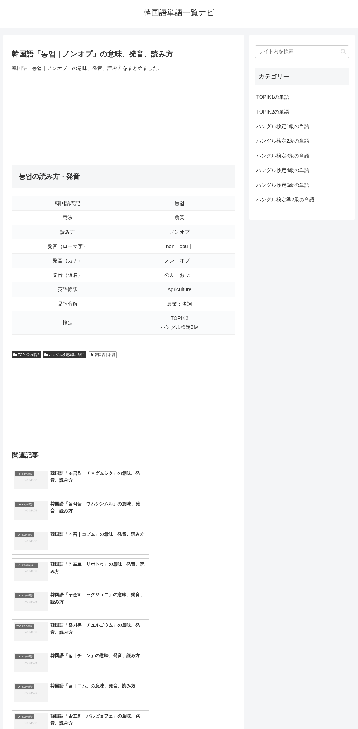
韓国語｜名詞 (103, 355)
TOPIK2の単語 (26, 355)
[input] (302, 51)
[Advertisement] (123, 119)
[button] (343, 51)
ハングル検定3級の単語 (64, 355)
